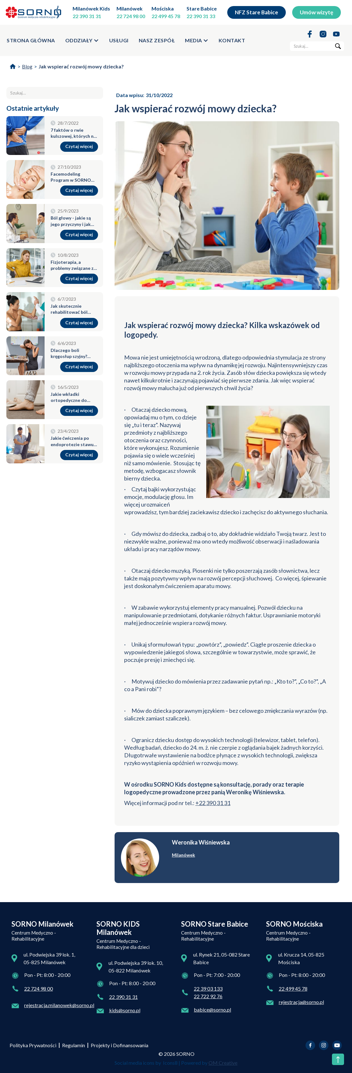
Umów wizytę (316, 12)
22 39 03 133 (208, 988)
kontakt (232, 40)
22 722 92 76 (208, 996)
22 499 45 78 (165, 16)
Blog (27, 66)
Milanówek (129, 8)
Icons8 (170, 1063)
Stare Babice (202, 8)
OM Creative (222, 1063)
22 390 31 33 (201, 16)
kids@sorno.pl (124, 1010)
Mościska (162, 8)
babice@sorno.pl (212, 1009)
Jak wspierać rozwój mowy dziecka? (81, 66)
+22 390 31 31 (212, 802)
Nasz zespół (157, 40)
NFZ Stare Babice (256, 12)
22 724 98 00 (130, 16)
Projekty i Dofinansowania (119, 1045)
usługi (119, 40)
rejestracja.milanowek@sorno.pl (59, 1005)
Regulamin (73, 1045)
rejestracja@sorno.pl (301, 1002)
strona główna (31, 40)
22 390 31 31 (87, 16)
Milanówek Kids (91, 8)
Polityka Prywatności (33, 1045)
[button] (82, 40)
